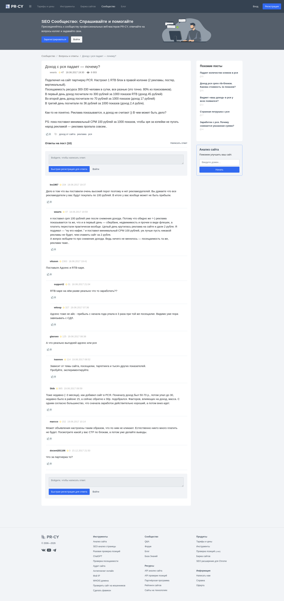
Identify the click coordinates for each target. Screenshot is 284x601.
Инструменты (67, 6)
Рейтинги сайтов (153, 585)
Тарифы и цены (45, 6)
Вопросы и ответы (68, 56)
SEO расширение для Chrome (211, 561)
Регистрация (272, 6)
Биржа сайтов (88, 6)
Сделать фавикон (102, 590)
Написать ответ (178, 143)
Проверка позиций (208, 551)
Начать (219, 169)
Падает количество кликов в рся (219, 72)
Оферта (200, 585)
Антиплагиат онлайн (103, 571)
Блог (123, 6)
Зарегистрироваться (55, 39)
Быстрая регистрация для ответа (69, 169)
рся (90, 134)
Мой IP (96, 576)
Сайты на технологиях (156, 590)
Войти (76, 39)
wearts (53, 72)
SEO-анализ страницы (104, 546)
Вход (255, 6)
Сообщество (108, 6)
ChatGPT (97, 556)
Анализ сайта (209, 149)
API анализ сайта (153, 570)
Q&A (147, 541)
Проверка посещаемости (105, 561)
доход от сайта (67, 134)
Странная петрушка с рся (214, 111)
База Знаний (151, 556)
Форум (148, 546)
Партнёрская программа (157, 580)
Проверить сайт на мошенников (109, 585)
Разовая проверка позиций (106, 551)
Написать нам (203, 575)
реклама (81, 134)
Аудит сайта (99, 566)
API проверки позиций (156, 575)
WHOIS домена (101, 580)
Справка (200, 580)
